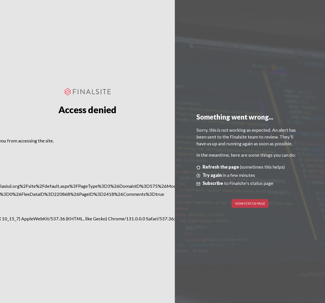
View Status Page (250, 203)
